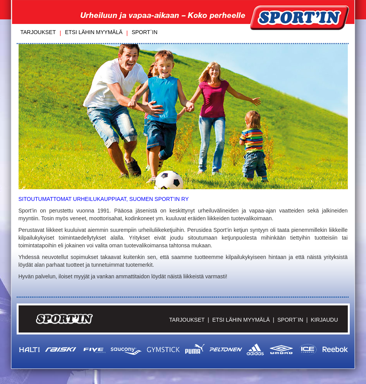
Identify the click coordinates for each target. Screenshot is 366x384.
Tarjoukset (38, 32)
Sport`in (145, 32)
